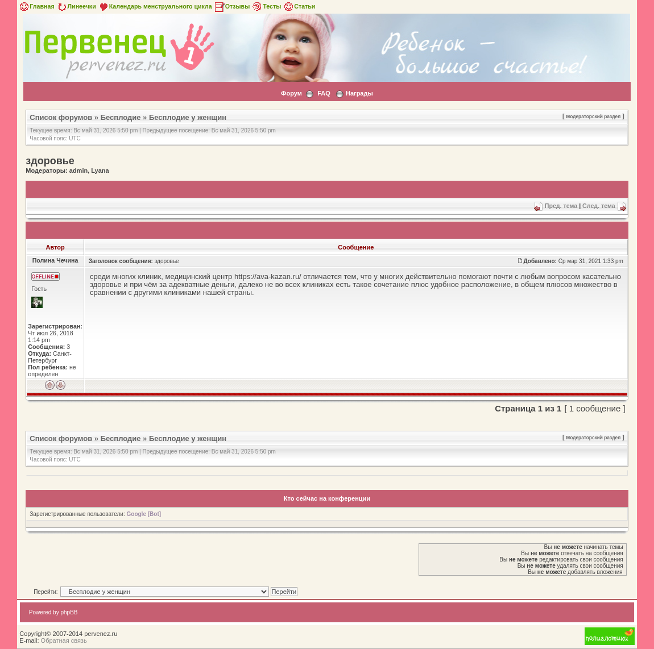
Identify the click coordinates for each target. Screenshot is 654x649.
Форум (291, 93)
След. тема (598, 205)
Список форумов (61, 117)
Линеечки (76, 6)
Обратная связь (64, 640)
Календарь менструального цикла (155, 6)
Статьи (299, 6)
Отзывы (232, 6)
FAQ (323, 93)
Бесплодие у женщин (187, 117)
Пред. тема (561, 205)
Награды (359, 93)
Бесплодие (121, 117)
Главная (36, 6)
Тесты (266, 6)
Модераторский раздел (593, 116)
